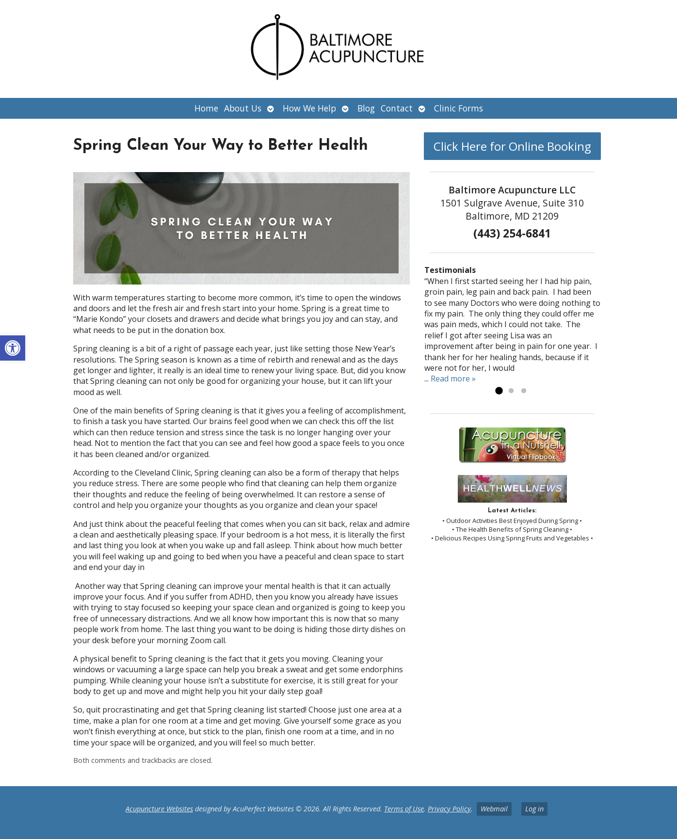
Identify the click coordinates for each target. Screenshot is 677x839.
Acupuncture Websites (159, 808)
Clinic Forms (458, 108)
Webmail (494, 808)
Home (206, 108)
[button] (12, 348)
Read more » (453, 378)
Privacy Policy (449, 808)
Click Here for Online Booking (512, 146)
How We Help (309, 108)
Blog (366, 108)
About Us (242, 108)
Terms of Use (404, 808)
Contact (397, 108)
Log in (534, 808)
